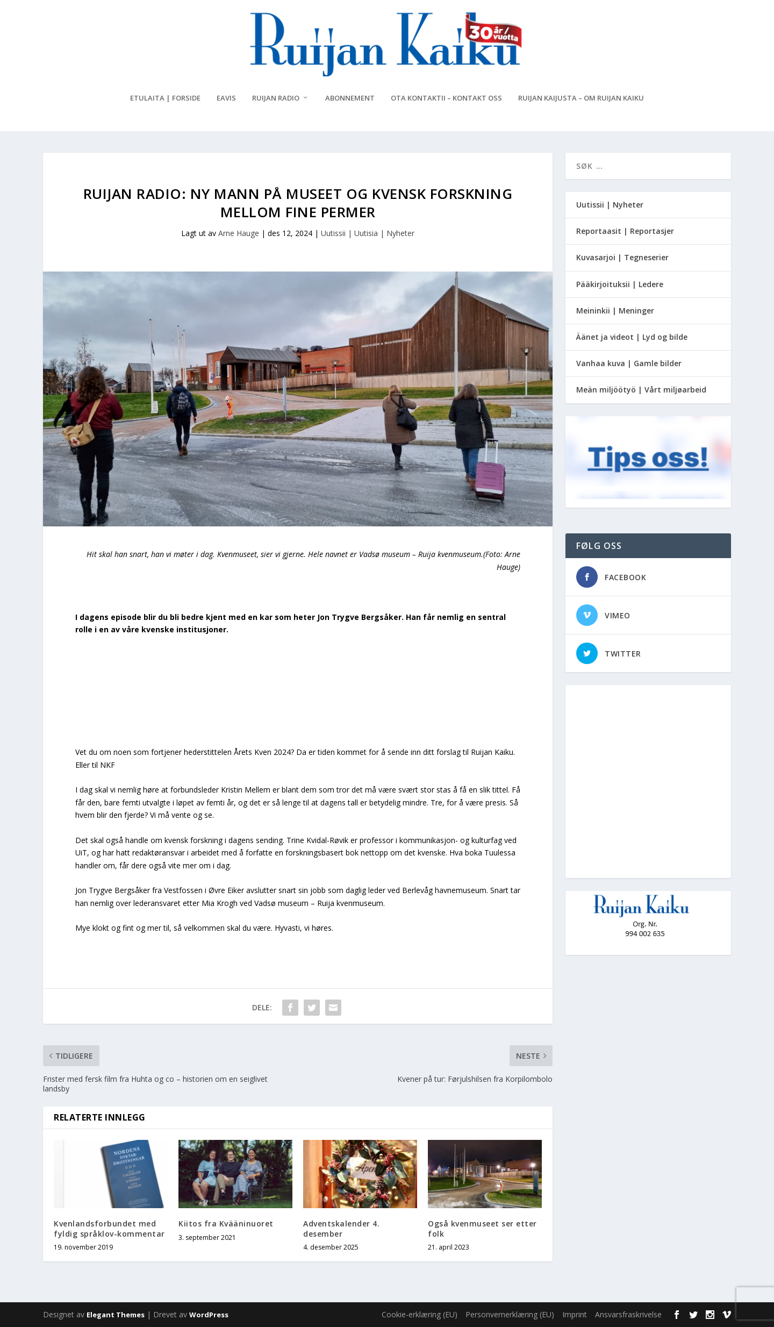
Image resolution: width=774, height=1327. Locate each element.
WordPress (208, 1314)
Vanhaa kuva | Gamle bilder (629, 363)
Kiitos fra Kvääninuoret (226, 1223)
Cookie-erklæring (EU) (419, 1314)
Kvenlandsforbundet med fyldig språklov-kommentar (109, 1228)
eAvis (226, 98)
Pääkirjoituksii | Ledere (619, 284)
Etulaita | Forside (165, 98)
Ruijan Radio (275, 98)
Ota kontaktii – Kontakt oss (446, 98)
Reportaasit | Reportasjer (625, 231)
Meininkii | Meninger (615, 310)
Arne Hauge (238, 233)
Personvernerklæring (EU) (509, 1314)
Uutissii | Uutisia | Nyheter (367, 233)
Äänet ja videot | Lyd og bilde (631, 337)
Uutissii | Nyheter (609, 204)
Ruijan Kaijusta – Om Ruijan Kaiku (581, 98)
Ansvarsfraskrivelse (628, 1314)
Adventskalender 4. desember (341, 1228)
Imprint (574, 1314)
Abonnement (350, 98)
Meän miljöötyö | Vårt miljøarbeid (641, 389)
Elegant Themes (116, 1314)
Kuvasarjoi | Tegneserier (622, 257)
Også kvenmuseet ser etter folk (482, 1228)
